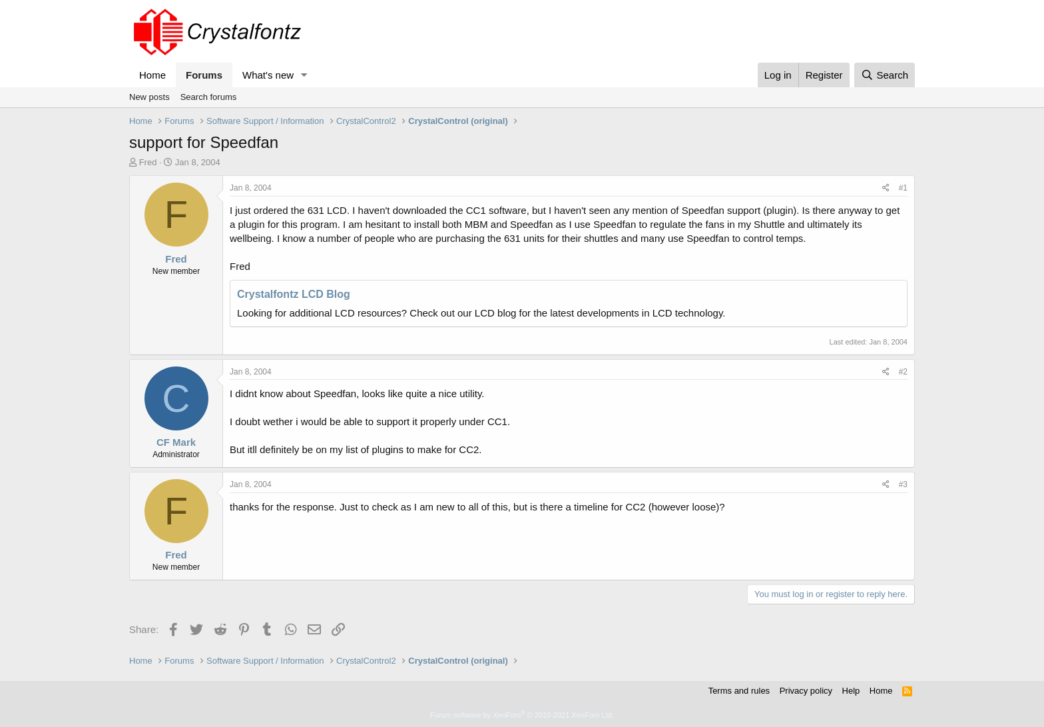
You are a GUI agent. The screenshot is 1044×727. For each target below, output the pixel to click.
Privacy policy (806, 691)
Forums (204, 75)
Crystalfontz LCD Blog (293, 294)
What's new (268, 75)
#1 (903, 188)
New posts (149, 97)
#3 (903, 484)
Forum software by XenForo (522, 715)
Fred (148, 162)
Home (152, 75)
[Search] (884, 75)
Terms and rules (739, 691)
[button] (304, 75)
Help (851, 691)
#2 (903, 371)
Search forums (208, 97)
